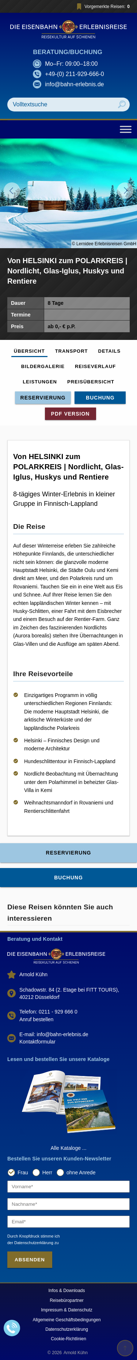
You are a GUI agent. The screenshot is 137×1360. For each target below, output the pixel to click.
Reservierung (43, 398)
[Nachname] (68, 1204)
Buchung (100, 398)
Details (109, 351)
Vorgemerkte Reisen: (102, 6)
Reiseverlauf (95, 366)
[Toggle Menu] (126, 129)
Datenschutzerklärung (66, 1329)
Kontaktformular (37, 1042)
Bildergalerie (43, 366)
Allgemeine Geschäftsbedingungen (66, 1319)
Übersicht (29, 351)
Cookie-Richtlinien (68, 1338)
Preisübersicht (90, 381)
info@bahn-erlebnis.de (74, 84)
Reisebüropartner (67, 1300)
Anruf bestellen (36, 1019)
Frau (23, 1172)
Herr (47, 1172)
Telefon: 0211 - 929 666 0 (48, 1012)
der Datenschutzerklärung (30, 1242)
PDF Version (70, 414)
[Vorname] (68, 1187)
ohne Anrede (80, 1172)
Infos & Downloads (66, 1290)
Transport (71, 351)
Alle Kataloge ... (68, 1148)
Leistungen (40, 381)
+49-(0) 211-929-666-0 (74, 74)
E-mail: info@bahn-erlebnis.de (53, 1034)
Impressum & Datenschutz (66, 1309)
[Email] (68, 1222)
